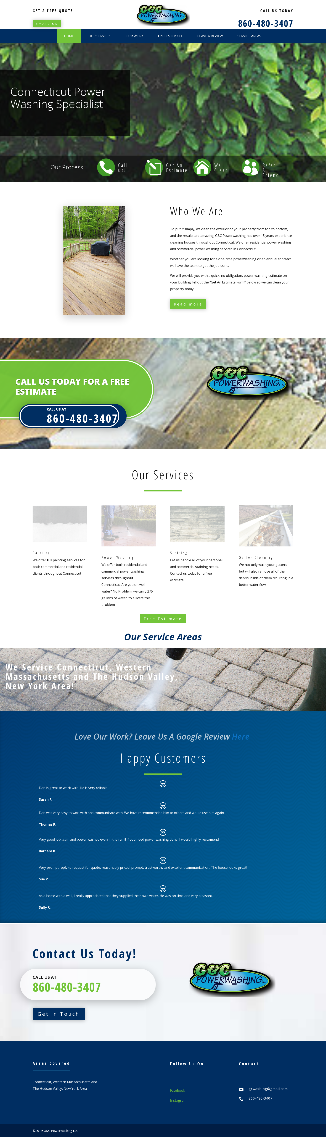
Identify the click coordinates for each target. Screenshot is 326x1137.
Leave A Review (210, 36)
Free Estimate (170, 36)
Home (69, 36)
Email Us (47, 23)
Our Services (100, 36)
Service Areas (249, 36)
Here (242, 736)
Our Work (134, 36)
